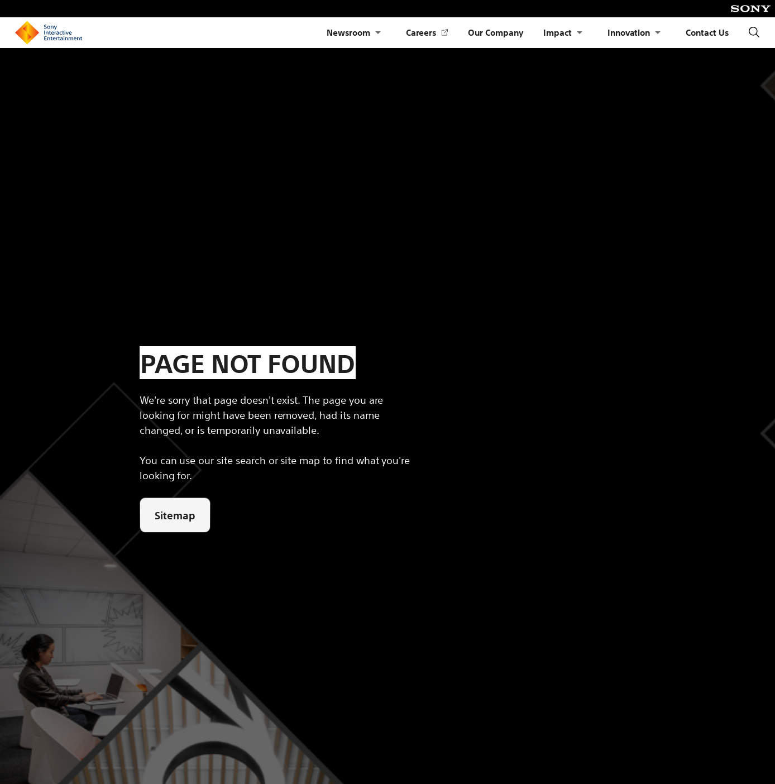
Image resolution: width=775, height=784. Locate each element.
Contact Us (707, 32)
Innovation (628, 32)
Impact (557, 32)
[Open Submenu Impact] (579, 32)
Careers (427, 32)
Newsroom (348, 32)
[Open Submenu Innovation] (658, 32)
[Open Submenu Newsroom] (378, 32)
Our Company (495, 32)
